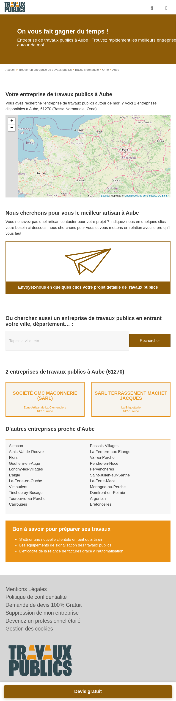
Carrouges (18, 504)
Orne (105, 69)
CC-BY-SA (163, 195)
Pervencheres (102, 469)
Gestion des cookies (29, 629)
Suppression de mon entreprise (42, 613)
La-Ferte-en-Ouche (25, 481)
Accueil (10, 69)
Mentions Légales (26, 589)
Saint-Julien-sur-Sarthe (110, 475)
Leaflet (105, 195)
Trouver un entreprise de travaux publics (45, 69)
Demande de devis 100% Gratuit (44, 605)
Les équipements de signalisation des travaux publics (65, 545)
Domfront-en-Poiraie (107, 492)
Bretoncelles (101, 504)
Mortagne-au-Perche (108, 487)
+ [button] (11, 121)
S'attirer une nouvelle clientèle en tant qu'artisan (60, 539)
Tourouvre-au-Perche (27, 498)
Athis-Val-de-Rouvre (26, 452)
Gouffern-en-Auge (24, 463)
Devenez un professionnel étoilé (43, 621)
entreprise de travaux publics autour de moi (81, 103)
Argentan (98, 498)
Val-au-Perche (102, 457)
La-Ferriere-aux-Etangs (110, 452)
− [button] (11, 127)
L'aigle (14, 475)
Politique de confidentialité (36, 597)
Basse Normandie (87, 69)
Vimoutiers (18, 487)
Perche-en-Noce (104, 463)
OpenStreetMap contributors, (140, 195)
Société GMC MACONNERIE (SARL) (45, 396)
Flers (13, 457)
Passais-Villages (104, 446)
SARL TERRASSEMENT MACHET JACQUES (131, 396)
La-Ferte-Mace (103, 481)
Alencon (16, 446)
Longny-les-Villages (26, 469)
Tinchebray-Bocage (26, 492)
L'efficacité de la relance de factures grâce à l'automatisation (71, 551)
